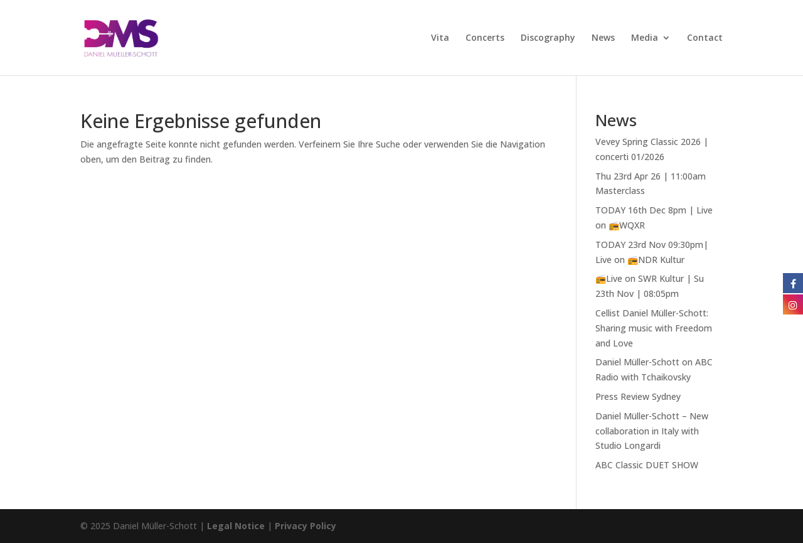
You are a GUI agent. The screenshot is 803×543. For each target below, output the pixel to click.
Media (644, 38)
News (603, 38)
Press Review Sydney (638, 396)
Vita (440, 38)
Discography (548, 38)
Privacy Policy (305, 526)
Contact (705, 38)
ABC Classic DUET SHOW (646, 465)
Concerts (484, 38)
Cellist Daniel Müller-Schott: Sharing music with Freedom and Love (653, 328)
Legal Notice (236, 526)
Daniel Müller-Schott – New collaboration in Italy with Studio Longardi (651, 431)
